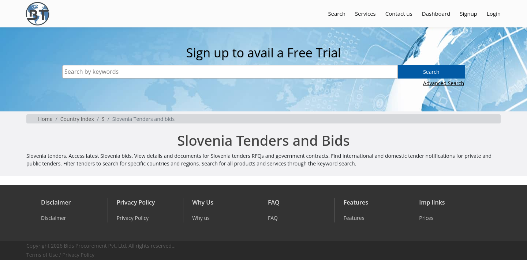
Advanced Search (443, 83)
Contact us (398, 13)
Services (365, 13)
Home (45, 118)
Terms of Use (42, 254)
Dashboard (436, 13)
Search (336, 13)
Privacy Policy (78, 254)
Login (494, 13)
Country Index (77, 118)
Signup (468, 13)
